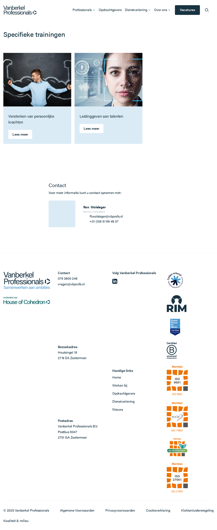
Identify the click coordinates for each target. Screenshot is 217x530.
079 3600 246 (67, 278)
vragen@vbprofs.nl (71, 283)
